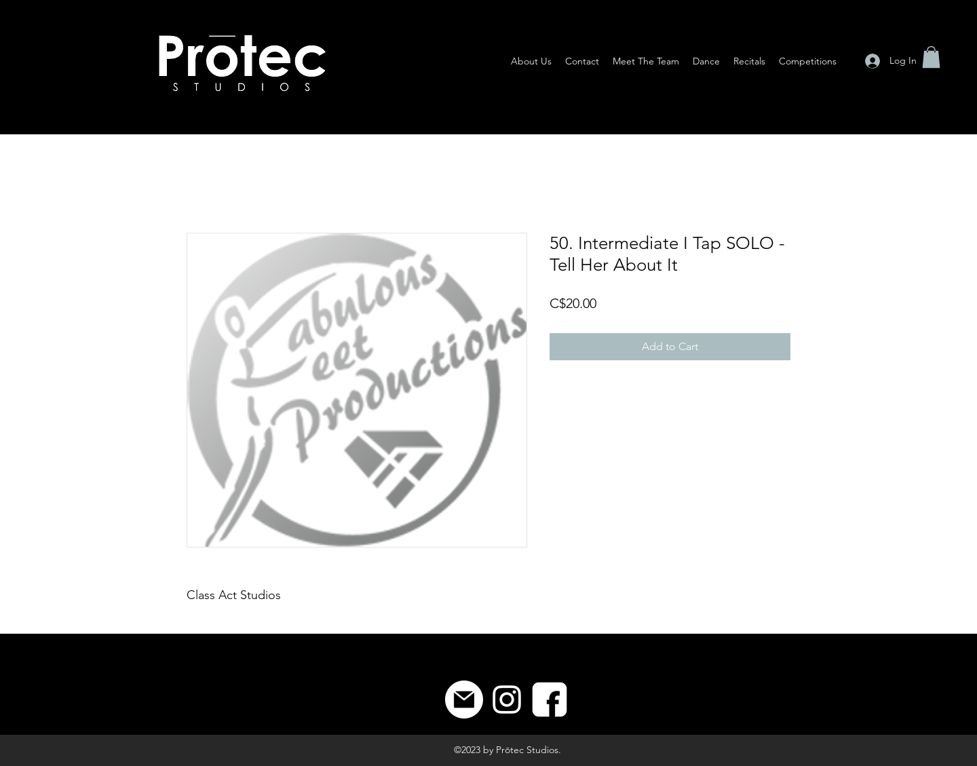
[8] (550, 700)
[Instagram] (507, 700)
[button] (931, 57)
